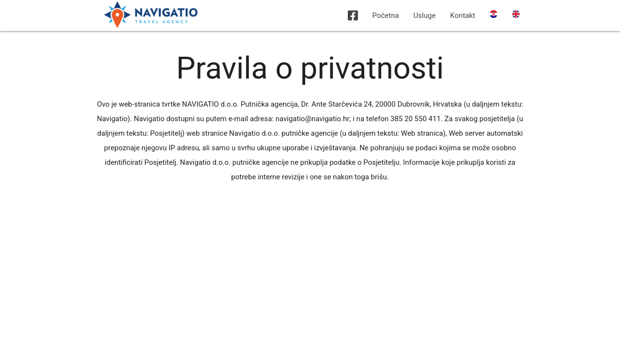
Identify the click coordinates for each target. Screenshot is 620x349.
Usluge (425, 15)
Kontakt (462, 15)
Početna (385, 15)
